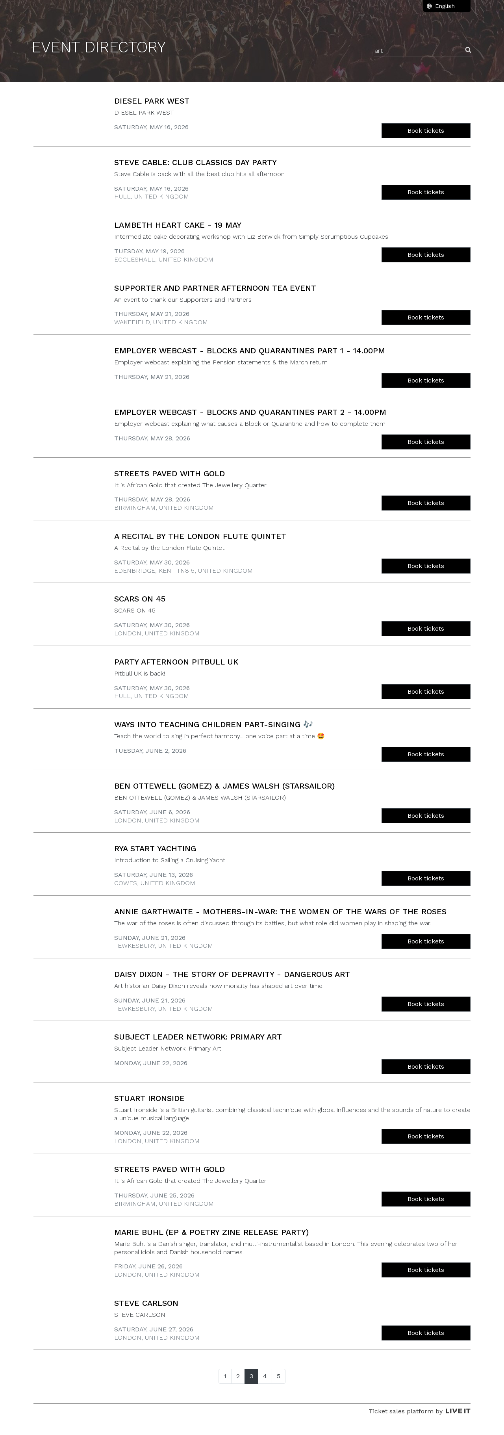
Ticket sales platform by (420, 1411)
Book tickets (426, 130)
